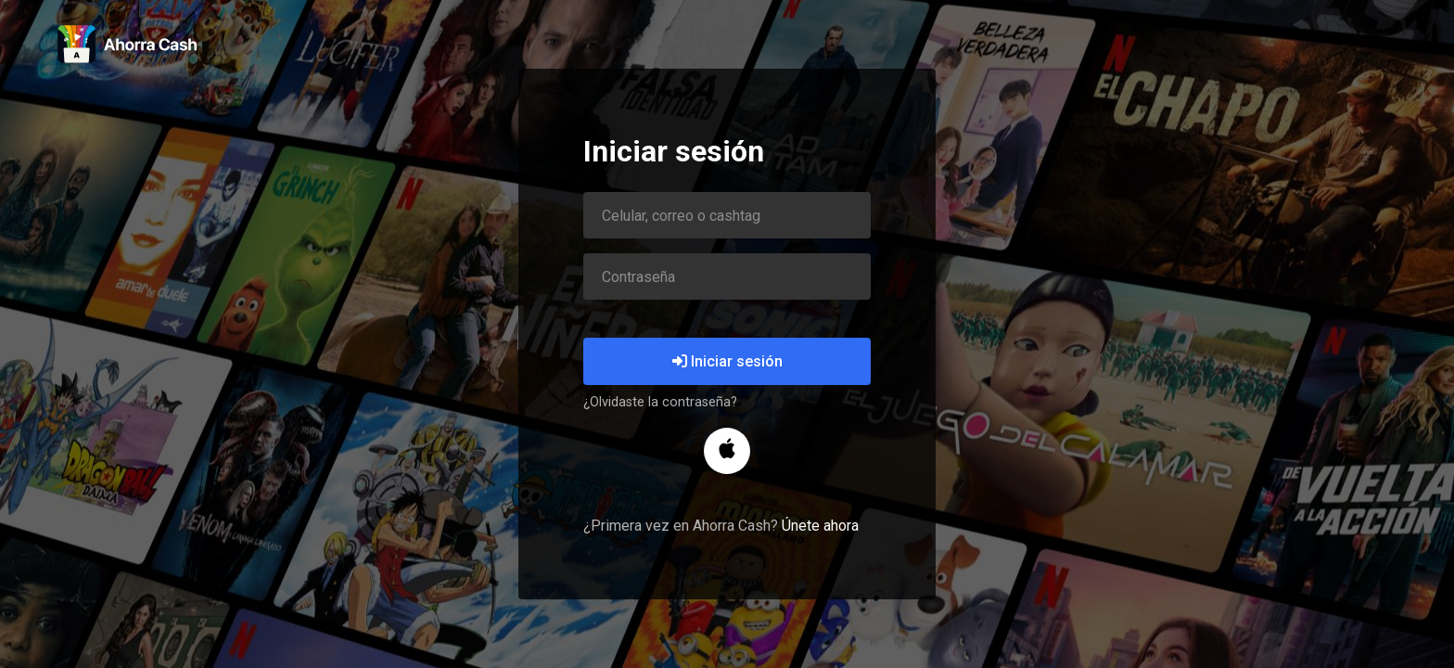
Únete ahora (820, 525)
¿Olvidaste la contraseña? (660, 402)
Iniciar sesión (727, 361)
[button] (727, 451)
